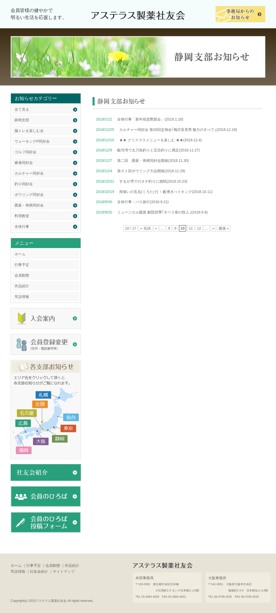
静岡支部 (22, 120)
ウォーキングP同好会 (32, 141)
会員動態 (22, 275)
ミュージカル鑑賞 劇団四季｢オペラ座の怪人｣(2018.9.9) (162, 212)
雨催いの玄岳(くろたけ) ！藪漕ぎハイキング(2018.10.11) (166, 192)
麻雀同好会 (24, 163)
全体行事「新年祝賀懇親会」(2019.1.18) (150, 119)
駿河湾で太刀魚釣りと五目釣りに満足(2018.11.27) (158, 150)
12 (199, 228)
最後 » (224, 228)
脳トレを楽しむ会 (29, 131)
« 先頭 (145, 228)
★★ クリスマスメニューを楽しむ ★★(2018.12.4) (160, 140)
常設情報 (22, 297)
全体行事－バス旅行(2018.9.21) (143, 202)
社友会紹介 (39, 571)
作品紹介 (22, 286)
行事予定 (22, 265)
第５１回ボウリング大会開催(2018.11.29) (151, 171)
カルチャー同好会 (29, 173)
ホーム (20, 254)
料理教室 (22, 216)
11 (191, 228)
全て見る (22, 109)
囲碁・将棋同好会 (29, 205)
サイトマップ (64, 571)
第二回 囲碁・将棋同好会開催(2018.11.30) (153, 160)
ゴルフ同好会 (25, 152)
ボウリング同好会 (29, 194)
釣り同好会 (24, 184)
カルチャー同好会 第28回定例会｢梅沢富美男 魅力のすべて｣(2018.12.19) (178, 130)
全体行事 (22, 226)
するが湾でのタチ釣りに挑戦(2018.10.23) (153, 181)
